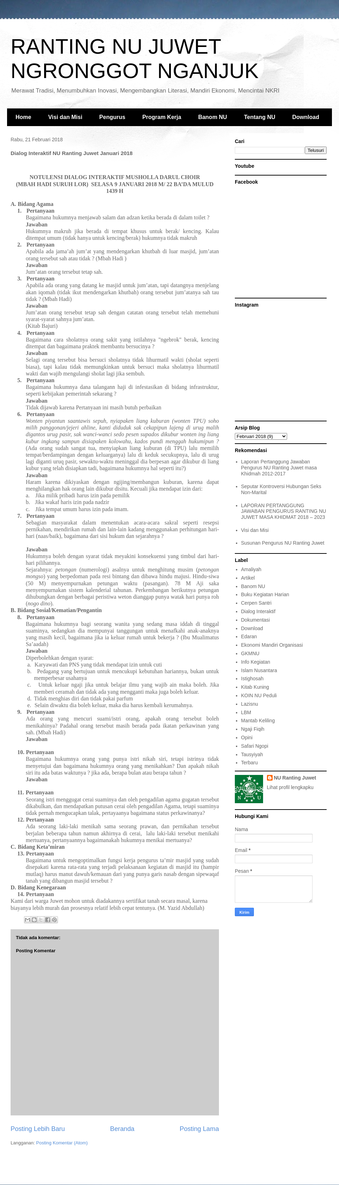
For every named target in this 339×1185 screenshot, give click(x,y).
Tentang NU (259, 117)
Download (305, 117)
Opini (247, 737)
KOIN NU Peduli (259, 695)
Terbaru (249, 762)
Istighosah (252, 678)
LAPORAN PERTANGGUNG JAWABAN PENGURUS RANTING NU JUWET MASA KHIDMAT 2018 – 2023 (283, 511)
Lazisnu (249, 704)
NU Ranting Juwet (295, 778)
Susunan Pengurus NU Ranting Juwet (283, 543)
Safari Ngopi (254, 746)
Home (23, 117)
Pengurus (112, 117)
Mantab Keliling (258, 720)
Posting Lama (199, 1128)
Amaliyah (251, 569)
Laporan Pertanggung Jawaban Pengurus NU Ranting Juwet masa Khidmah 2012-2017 (279, 467)
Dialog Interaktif (258, 611)
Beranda (122, 1128)
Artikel (248, 578)
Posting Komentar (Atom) (62, 1142)
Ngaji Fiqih (252, 729)
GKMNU (250, 653)
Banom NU (212, 117)
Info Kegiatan (255, 662)
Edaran (249, 636)
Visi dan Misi (65, 117)
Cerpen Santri (256, 603)
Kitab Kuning (255, 687)
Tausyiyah (252, 754)
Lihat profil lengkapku (290, 787)
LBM (246, 712)
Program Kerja (161, 117)
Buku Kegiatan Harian (265, 594)
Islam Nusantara (259, 670)
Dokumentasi (255, 620)
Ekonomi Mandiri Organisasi (272, 645)
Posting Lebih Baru (38, 1128)
